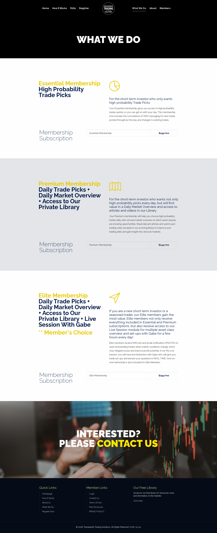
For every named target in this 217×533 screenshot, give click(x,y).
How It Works (48, 498)
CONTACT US (127, 443)
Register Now (48, 511)
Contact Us (94, 498)
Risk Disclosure (96, 507)
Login (91, 494)
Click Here (138, 501)
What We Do (48, 507)
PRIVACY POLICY (96, 511)
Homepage (47, 494)
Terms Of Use (95, 503)
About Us (46, 503)
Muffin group (135, 527)
